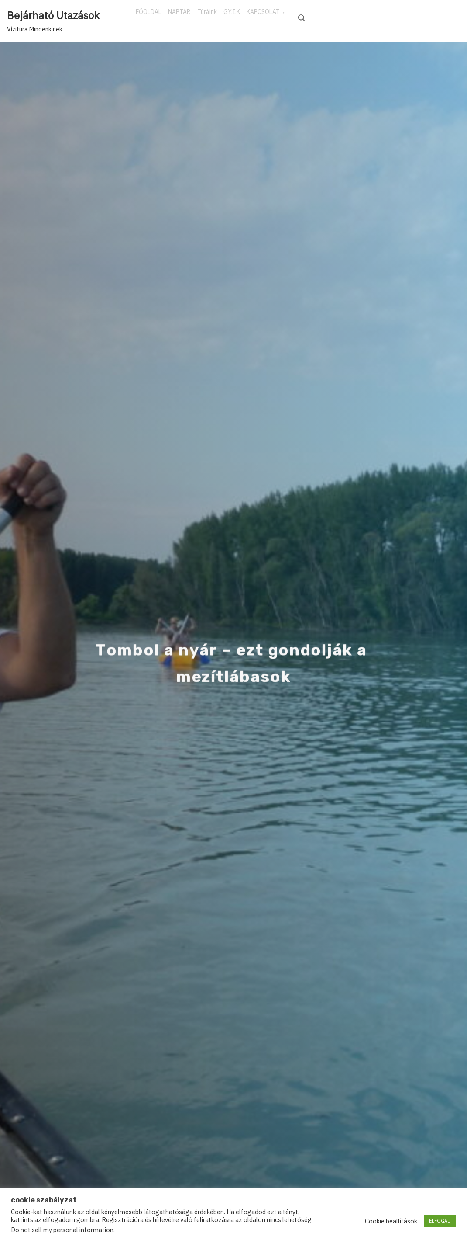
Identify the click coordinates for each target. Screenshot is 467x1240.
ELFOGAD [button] (440, 1221)
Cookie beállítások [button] (391, 1221)
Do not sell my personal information (62, 1230)
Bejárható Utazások (53, 15)
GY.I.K (269, 17)
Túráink (234, 17)
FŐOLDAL (154, 17)
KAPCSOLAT (312, 17)
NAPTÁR (196, 17)
